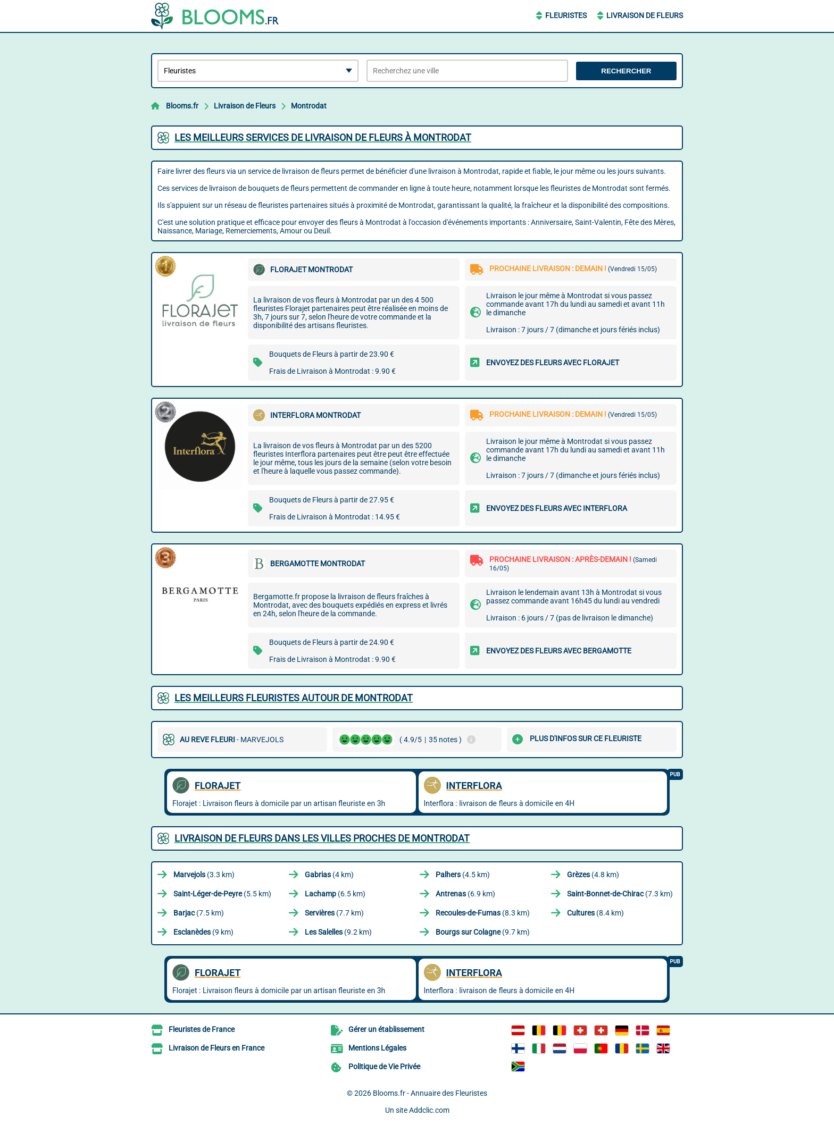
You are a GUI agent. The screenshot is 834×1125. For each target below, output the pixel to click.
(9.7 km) (483, 932)
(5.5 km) (222, 893)
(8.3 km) (483, 913)
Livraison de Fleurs (644, 15)
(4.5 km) (463, 874)
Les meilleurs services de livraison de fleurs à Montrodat (322, 137)
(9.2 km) (338, 932)
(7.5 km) (198, 913)
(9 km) (203, 932)
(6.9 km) (465, 893)
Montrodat (309, 106)
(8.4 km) (595, 913)
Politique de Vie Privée (384, 1066)
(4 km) (329, 874)
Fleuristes (566, 15)
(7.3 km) (620, 893)
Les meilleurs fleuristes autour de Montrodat (293, 697)
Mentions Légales (377, 1048)
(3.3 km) (204, 874)
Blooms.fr (182, 106)
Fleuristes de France (202, 1029)
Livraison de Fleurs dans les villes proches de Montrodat (322, 838)
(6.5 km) (335, 893)
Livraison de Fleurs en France (216, 1048)
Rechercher (626, 71)
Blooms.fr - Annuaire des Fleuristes (430, 1093)
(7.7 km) (334, 913)
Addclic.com (429, 1110)
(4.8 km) (593, 874)
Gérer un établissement (386, 1029)
